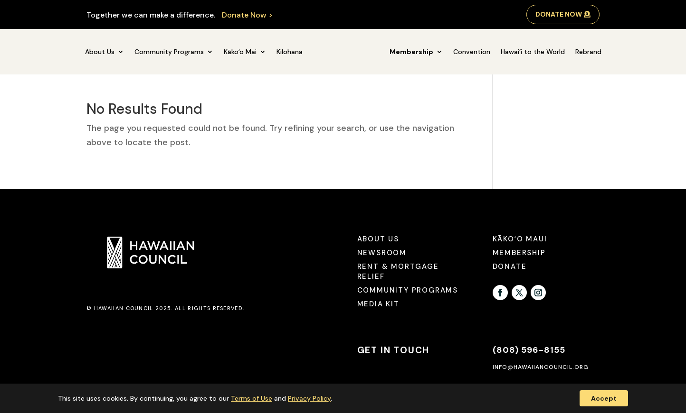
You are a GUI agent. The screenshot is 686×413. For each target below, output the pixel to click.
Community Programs (169, 51)
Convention (471, 51)
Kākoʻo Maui (520, 239)
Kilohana (289, 51)
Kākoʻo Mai (240, 51)
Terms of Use (251, 398)
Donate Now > (247, 15)
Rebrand (588, 51)
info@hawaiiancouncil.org (541, 367)
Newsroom (382, 252)
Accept (604, 398)
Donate (510, 266)
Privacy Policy (309, 398)
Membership (411, 51)
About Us (99, 51)
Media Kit (378, 304)
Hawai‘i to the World (533, 51)
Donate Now (558, 14)
